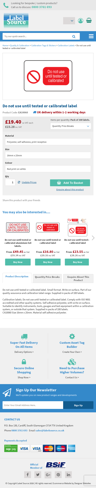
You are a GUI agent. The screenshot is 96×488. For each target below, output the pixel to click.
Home (5, 45)
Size (7, 149)
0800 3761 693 (42, 7)
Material (9, 135)
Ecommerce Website (62, 483)
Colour (8, 162)
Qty (7, 176)
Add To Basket (70, 183)
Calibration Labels (66, 45)
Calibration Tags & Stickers (43, 45)
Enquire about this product (70, 189)
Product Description (16, 276)
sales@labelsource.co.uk (50, 430)
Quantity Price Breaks (70, 126)
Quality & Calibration (19, 45)
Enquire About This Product (78, 278)
